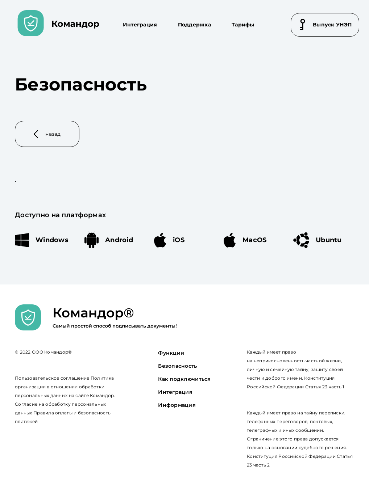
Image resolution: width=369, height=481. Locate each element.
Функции (171, 353)
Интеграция (140, 24)
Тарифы (243, 24)
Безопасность (177, 366)
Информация (177, 405)
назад (47, 134)
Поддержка (194, 24)
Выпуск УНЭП (326, 24)
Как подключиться (184, 379)
